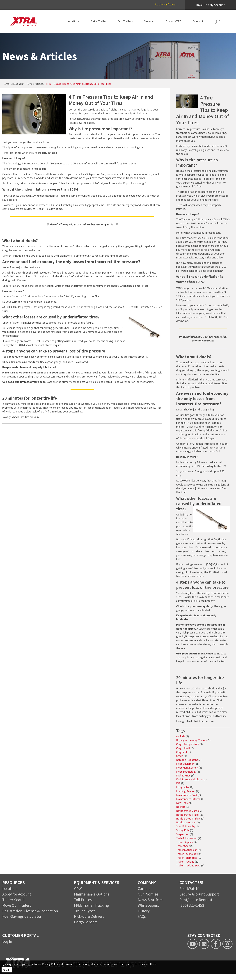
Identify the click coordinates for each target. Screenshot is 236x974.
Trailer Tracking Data (188, 865)
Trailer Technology (187, 854)
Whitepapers (148, 905)
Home (6, 83)
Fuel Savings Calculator (189, 779)
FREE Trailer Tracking (91, 905)
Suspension (182, 834)
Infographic (183, 787)
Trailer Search (13, 899)
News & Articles (35, 83)
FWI (178, 783)
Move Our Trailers (16, 905)
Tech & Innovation (186, 838)
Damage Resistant (187, 760)
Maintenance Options (91, 894)
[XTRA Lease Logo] (26, 21)
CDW (78, 888)
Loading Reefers (185, 791)
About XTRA (17, 83)
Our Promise (148, 894)
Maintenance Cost (186, 795)
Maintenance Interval (188, 799)
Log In (7, 941)
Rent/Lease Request (195, 899)
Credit (179, 756)
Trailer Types (84, 910)
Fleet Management (187, 767)
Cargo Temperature (187, 744)
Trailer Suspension (186, 850)
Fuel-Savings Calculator (21, 916)
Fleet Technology (186, 771)
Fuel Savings (183, 775)
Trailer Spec (183, 846)
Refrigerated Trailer (187, 814)
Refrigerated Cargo (187, 811)
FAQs (142, 916)
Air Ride (180, 736)
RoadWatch (188, 888)
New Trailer (183, 803)
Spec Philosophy (185, 826)
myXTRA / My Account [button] (210, 5)
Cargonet (181, 752)
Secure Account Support (199, 894)
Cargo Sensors (85, 921)
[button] (217, 21)
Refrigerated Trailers (188, 818)
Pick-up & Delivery (89, 916)
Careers (144, 888)
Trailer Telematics (186, 857)
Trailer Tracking (185, 861)
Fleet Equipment (185, 763)
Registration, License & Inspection (30, 910)
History (144, 910)
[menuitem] (73, 21)
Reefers (180, 806)
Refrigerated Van (186, 822)
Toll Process (83, 899)
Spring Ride (182, 830)
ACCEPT (7, 969)
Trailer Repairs (184, 842)
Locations (10, 888)
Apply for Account (167, 4)
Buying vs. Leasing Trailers (191, 740)
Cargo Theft (183, 748)
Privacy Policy (50, 964)
